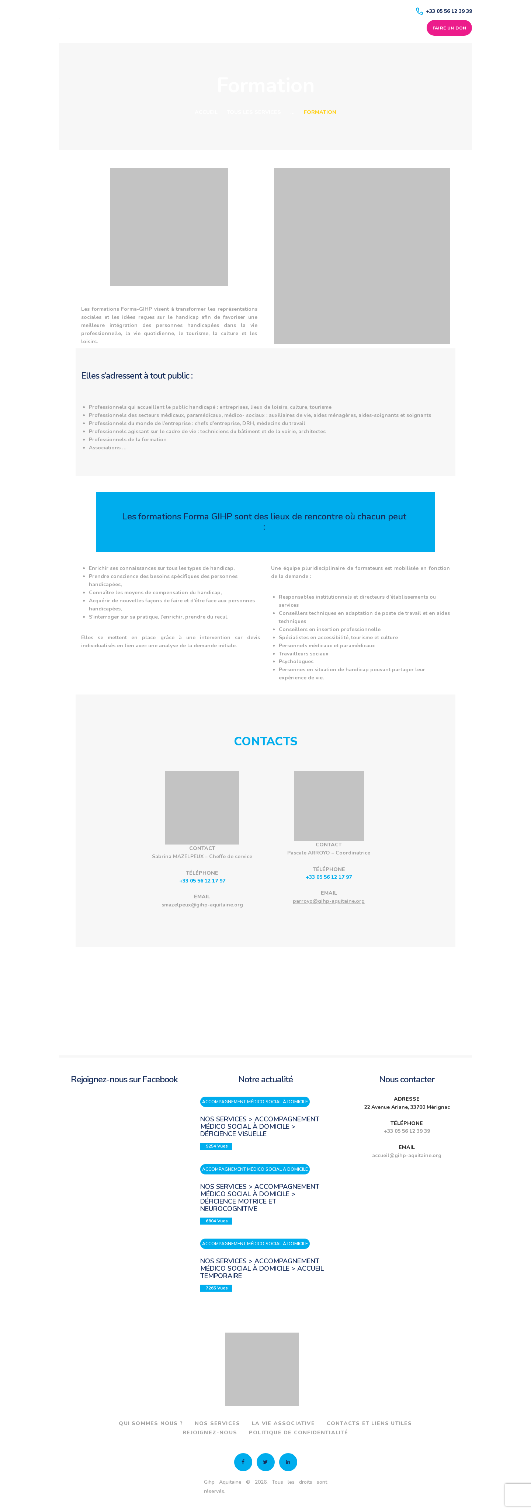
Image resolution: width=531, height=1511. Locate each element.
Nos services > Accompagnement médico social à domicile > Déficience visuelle (259, 1126)
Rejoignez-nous (210, 1431)
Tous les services (254, 112)
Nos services (217, 1422)
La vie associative (283, 1422)
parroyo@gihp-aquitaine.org (329, 901)
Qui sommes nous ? (151, 1422)
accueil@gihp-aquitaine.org (406, 1155)
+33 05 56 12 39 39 (407, 1131)
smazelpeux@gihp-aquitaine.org (202, 904)
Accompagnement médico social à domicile (255, 1102)
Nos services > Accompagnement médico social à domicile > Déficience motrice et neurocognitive (259, 1197)
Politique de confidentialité (298, 1431)
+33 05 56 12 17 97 (202, 880)
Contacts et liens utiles (369, 1422)
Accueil (206, 112)
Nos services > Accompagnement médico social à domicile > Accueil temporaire (262, 1268)
